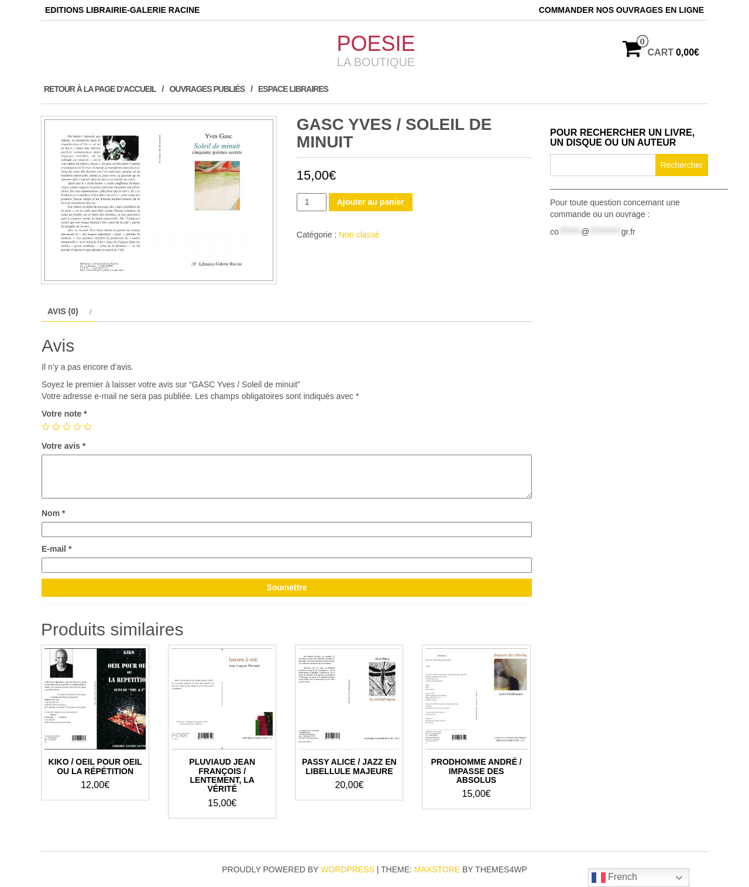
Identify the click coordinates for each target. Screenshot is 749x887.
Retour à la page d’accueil (100, 89)
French (614, 878)
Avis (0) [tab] (62, 311)
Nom (53, 513)
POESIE (375, 44)
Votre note (64, 413)
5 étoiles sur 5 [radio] (88, 426)
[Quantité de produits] (312, 202)
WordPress (347, 869)
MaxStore (437, 869)
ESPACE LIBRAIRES (293, 89)
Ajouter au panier (370, 202)
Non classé (359, 234)
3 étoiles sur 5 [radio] (67, 426)
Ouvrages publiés (207, 89)
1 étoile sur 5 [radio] (46, 426)
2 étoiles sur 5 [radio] (56, 426)
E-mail (56, 548)
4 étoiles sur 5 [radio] (77, 426)
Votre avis (63, 446)
